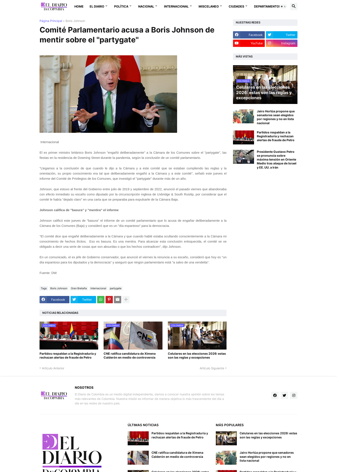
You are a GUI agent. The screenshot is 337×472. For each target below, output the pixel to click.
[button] (283, 6)
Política (121, 6)
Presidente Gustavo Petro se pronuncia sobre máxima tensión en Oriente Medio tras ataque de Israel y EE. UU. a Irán (276, 159)
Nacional (146, 6)
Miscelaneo (209, 6)
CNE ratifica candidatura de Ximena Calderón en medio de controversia (130, 355)
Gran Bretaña (79, 288)
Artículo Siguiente (212, 368)
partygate (115, 288)
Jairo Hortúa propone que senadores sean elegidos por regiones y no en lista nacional (276, 117)
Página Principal (51, 21)
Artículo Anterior (53, 368)
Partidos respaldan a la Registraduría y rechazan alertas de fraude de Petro (68, 355)
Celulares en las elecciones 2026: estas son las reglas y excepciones (197, 355)
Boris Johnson (75, 21)
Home (79, 6)
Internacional (176, 6)
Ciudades (236, 6)
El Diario (97, 6)
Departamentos (267, 6)
